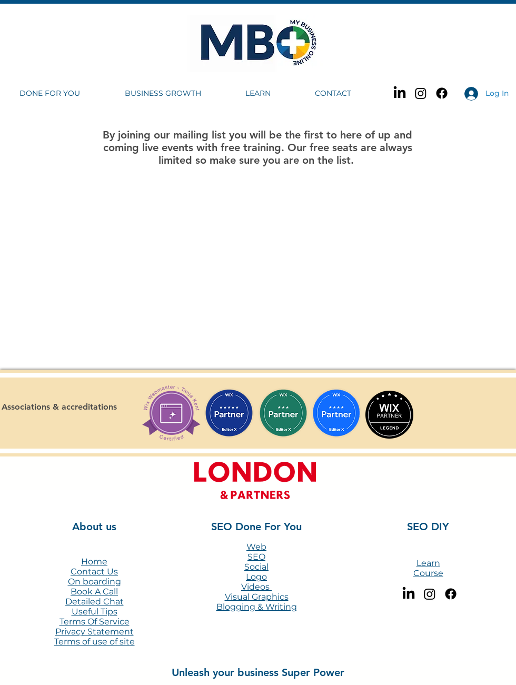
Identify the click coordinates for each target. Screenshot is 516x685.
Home (94, 562)
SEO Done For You (256, 526)
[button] (64, 93)
